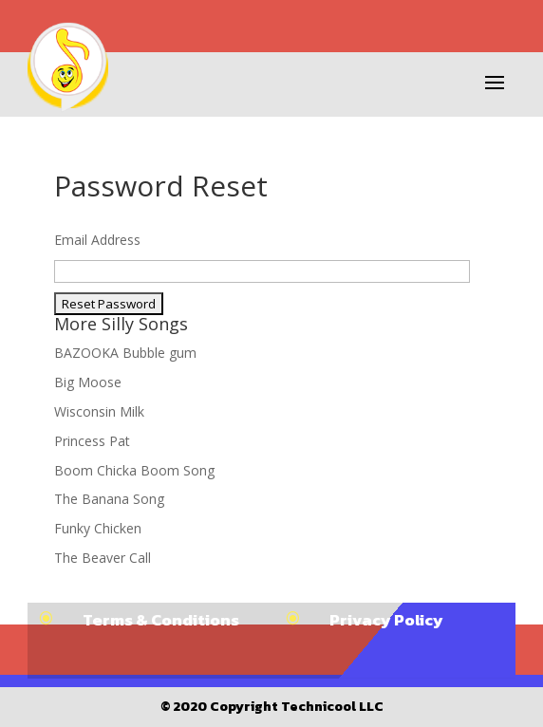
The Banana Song (109, 499)
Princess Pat (92, 441)
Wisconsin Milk (99, 411)
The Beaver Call (102, 558)
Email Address (97, 240)
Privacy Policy (386, 619)
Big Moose (88, 382)
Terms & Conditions (161, 619)
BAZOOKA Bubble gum (125, 353)
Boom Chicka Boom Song (134, 470)
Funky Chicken (97, 528)
